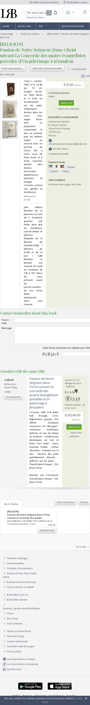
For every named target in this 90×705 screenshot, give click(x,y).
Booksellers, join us (15, 598)
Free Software (14, 626)
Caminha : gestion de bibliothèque (21, 611)
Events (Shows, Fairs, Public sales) (20, 578)
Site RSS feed (12, 672)
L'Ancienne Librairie (59, 92)
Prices (10, 616)
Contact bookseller (58, 153)
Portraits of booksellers (20, 571)
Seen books (11, 507)
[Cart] (55, 12)
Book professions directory (73, 27)
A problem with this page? (19, 649)
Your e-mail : (5, 321)
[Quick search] (38, 12)
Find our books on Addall (18, 590)
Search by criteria (35, 17)
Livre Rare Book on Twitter (19, 662)
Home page (6, 27)
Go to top (83, 550)
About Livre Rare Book (19, 634)
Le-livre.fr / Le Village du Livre (73, 385)
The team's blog (13, 639)
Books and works (24, 27)
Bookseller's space (76, 2)
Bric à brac (12, 621)
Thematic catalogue (15, 561)
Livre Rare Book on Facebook (20, 667)
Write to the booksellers (44, 2)
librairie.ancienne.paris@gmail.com (68, 143)
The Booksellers (46, 27)
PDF (85, 76)
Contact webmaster (15, 644)
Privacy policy (12, 654)
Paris (51, 96)
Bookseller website (15, 603)
